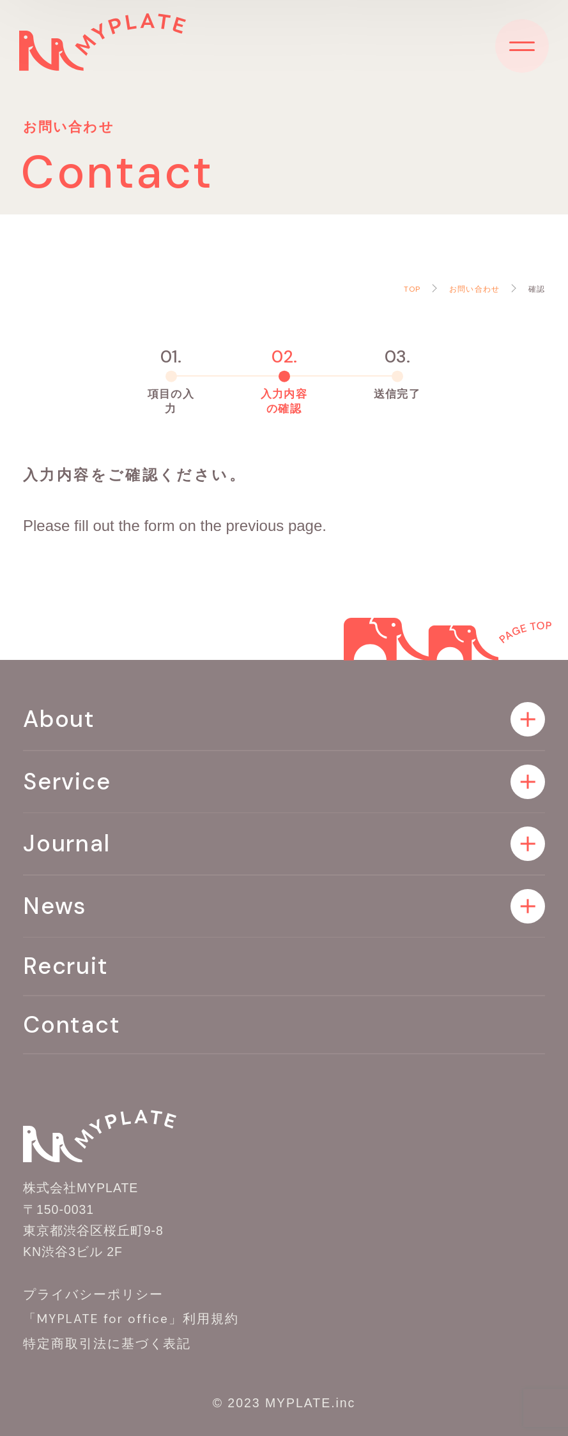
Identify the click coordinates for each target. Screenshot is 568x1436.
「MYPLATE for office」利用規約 (131, 1319)
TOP (412, 289)
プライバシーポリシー (93, 1295)
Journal (67, 843)
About (59, 719)
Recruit (66, 966)
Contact (72, 1025)
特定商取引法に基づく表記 (107, 1344)
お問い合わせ (474, 289)
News (54, 906)
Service (67, 782)
